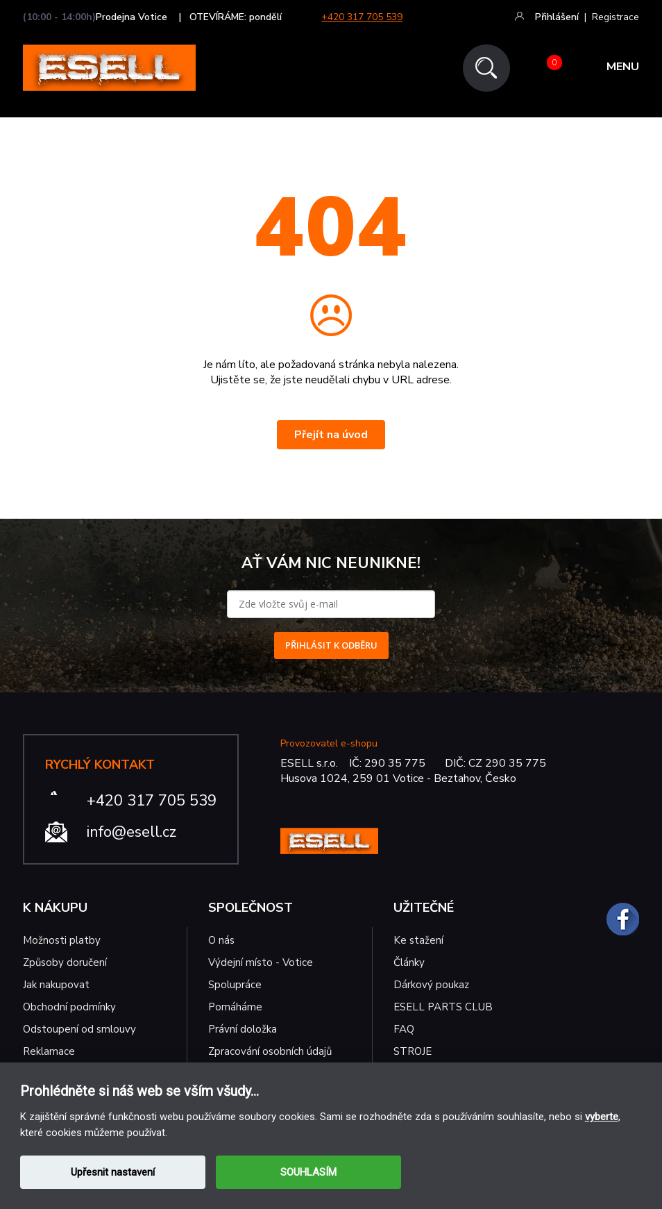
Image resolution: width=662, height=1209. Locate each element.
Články (409, 962)
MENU (622, 68)
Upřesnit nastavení (113, 1172)
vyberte (601, 1116)
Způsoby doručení (65, 962)
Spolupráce (235, 985)
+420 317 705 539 (361, 17)
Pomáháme (235, 1007)
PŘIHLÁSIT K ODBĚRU (331, 645)
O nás (221, 940)
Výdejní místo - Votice (260, 962)
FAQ (403, 1029)
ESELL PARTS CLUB (443, 1007)
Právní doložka (242, 1029)
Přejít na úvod (331, 434)
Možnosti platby (62, 940)
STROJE (412, 1051)
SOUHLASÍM (308, 1172)
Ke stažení (418, 940)
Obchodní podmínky (69, 1007)
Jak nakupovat (56, 985)
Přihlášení (557, 17)
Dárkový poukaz (431, 985)
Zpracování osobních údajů (270, 1051)
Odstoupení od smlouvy (79, 1029)
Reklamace (49, 1051)
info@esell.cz (131, 832)
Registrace (615, 17)
